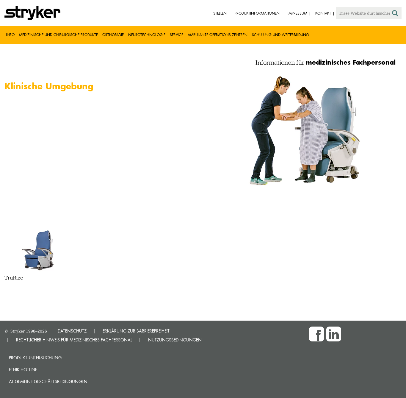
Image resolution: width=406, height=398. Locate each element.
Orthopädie (113, 34)
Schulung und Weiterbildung (280, 34)
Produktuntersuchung (35, 357)
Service (176, 34)
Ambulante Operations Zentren (217, 34)
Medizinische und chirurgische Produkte (58, 34)
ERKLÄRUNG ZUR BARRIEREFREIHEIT (136, 331)
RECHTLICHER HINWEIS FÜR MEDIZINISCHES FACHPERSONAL (74, 340)
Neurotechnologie (146, 34)
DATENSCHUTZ (72, 331)
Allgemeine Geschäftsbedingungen (48, 381)
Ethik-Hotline (23, 369)
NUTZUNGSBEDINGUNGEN (175, 340)
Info (10, 34)
